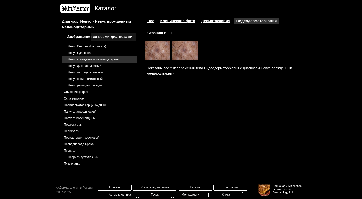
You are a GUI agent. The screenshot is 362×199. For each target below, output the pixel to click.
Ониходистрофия (76, 92)
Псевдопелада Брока (79, 144)
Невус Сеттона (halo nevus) (87, 46)
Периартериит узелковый (81, 137)
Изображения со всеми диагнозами (100, 36)
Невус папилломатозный (85, 79)
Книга (226, 194)
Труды (155, 194)
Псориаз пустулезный (83, 157)
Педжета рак (72, 124)
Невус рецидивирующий (85, 85)
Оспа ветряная (74, 98)
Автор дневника (120, 194)
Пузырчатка (72, 163)
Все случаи (231, 187)
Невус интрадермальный (85, 72)
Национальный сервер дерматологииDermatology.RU (287, 189)
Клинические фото (177, 21)
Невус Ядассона (79, 53)
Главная (115, 187)
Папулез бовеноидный (79, 118)
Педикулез (71, 131)
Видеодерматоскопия (256, 21)
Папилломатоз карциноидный (85, 105)
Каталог (195, 187)
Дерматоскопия (215, 21)
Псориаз (70, 150)
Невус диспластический (84, 66)
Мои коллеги (190, 194)
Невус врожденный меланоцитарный (94, 59)
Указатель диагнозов (155, 187)
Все (150, 21)
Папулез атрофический (80, 111)
